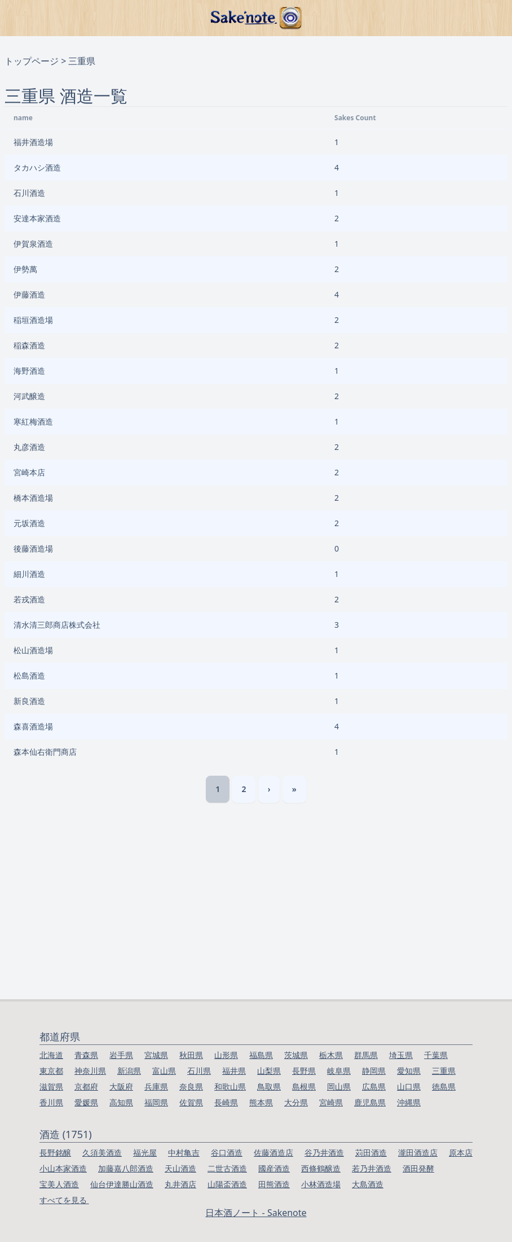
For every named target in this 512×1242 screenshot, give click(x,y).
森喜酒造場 (33, 726)
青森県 (86, 1054)
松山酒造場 (33, 650)
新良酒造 (29, 701)
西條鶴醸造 (321, 1168)
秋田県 (191, 1054)
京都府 (86, 1086)
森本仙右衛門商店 (45, 751)
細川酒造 (29, 573)
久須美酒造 (102, 1152)
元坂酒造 (29, 523)
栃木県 (331, 1054)
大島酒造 (367, 1184)
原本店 (461, 1152)
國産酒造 (274, 1168)
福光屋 (145, 1152)
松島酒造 (29, 675)
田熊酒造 (274, 1184)
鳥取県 (269, 1086)
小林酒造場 (321, 1184)
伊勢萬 (25, 269)
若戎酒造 (29, 599)
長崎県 (226, 1102)
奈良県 (191, 1086)
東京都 (51, 1070)
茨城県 (296, 1054)
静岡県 (374, 1070)
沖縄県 (409, 1102)
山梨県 (269, 1070)
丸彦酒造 (29, 446)
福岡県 (156, 1102)
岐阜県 (339, 1070)
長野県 (304, 1070)
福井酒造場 (33, 142)
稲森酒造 (29, 345)
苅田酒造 (371, 1152)
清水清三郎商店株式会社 (57, 624)
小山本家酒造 (63, 1168)
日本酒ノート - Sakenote (255, 1212)
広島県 (374, 1086)
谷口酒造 (226, 1152)
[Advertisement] (256, 915)
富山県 (164, 1070)
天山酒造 (180, 1168)
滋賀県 (51, 1086)
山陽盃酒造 (227, 1184)
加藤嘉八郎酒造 (125, 1168)
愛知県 (409, 1070)
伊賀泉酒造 (33, 243)
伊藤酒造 (29, 294)
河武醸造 (29, 396)
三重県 (444, 1070)
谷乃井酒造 (324, 1152)
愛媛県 (86, 1102)
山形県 (226, 1054)
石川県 (199, 1070)
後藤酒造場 (33, 548)
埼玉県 (401, 1054)
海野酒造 (29, 370)
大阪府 (121, 1086)
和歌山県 (230, 1086)
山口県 (409, 1086)
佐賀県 (191, 1102)
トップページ (32, 61)
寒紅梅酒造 (33, 421)
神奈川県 (90, 1070)
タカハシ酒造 (37, 167)
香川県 (51, 1102)
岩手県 (121, 1054)
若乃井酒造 (371, 1168)
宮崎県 (331, 1102)
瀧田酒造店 (418, 1152)
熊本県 (261, 1102)
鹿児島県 (370, 1102)
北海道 (51, 1054)
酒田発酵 (418, 1168)
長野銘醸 (55, 1152)
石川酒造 (29, 192)
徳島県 (444, 1086)
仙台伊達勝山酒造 (121, 1184)
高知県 (121, 1102)
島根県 (304, 1086)
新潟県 (129, 1070)
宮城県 (156, 1054)
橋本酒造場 (33, 497)
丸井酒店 (180, 1184)
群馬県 (366, 1054)
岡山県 (339, 1086)
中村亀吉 (184, 1152)
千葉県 (436, 1054)
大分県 (296, 1102)
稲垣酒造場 (33, 319)
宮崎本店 (29, 472)
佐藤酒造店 (273, 1152)
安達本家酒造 (37, 218)
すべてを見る (64, 1200)
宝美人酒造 (59, 1184)
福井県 (234, 1070)
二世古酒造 (227, 1168)
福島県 (261, 1054)
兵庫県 (156, 1086)
